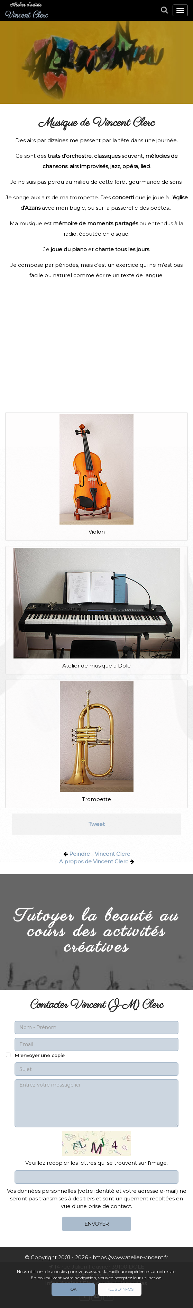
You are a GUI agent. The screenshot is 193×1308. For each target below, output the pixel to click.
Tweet (97, 824)
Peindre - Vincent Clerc (99, 854)
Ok (73, 1289)
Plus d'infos (120, 1289)
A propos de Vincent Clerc (93, 861)
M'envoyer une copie (40, 1055)
